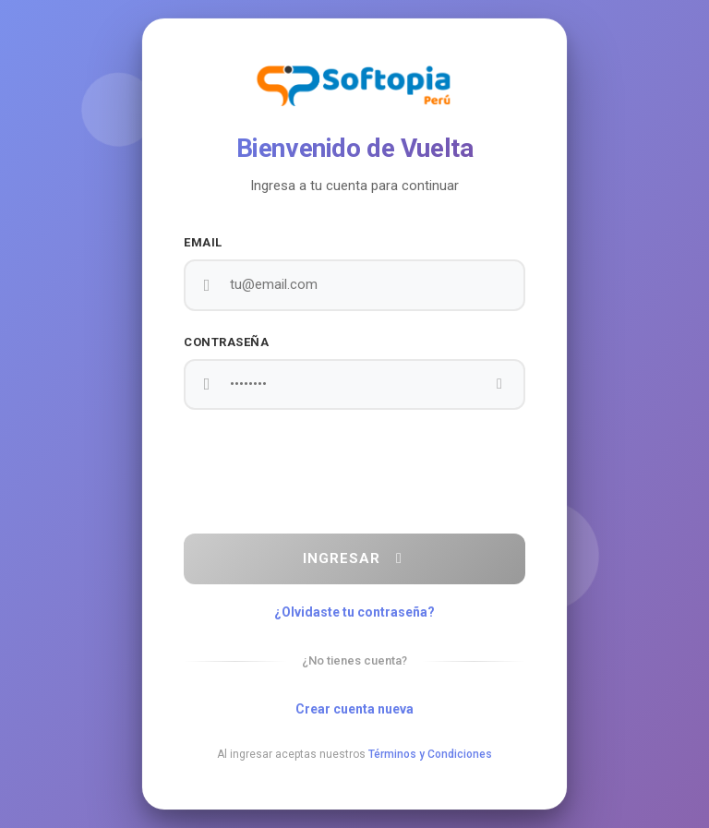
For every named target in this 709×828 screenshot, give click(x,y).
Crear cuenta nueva (354, 709)
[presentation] (354, 472)
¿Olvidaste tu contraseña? (354, 612)
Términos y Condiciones (430, 754)
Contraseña (226, 342)
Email (203, 242)
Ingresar (355, 558)
